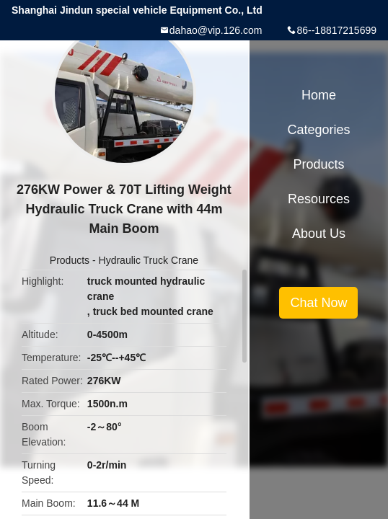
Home (318, 95)
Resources (319, 199)
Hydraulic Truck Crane (149, 260)
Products (69, 260)
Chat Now (318, 303)
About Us (318, 233)
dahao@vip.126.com (216, 30)
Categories (318, 130)
